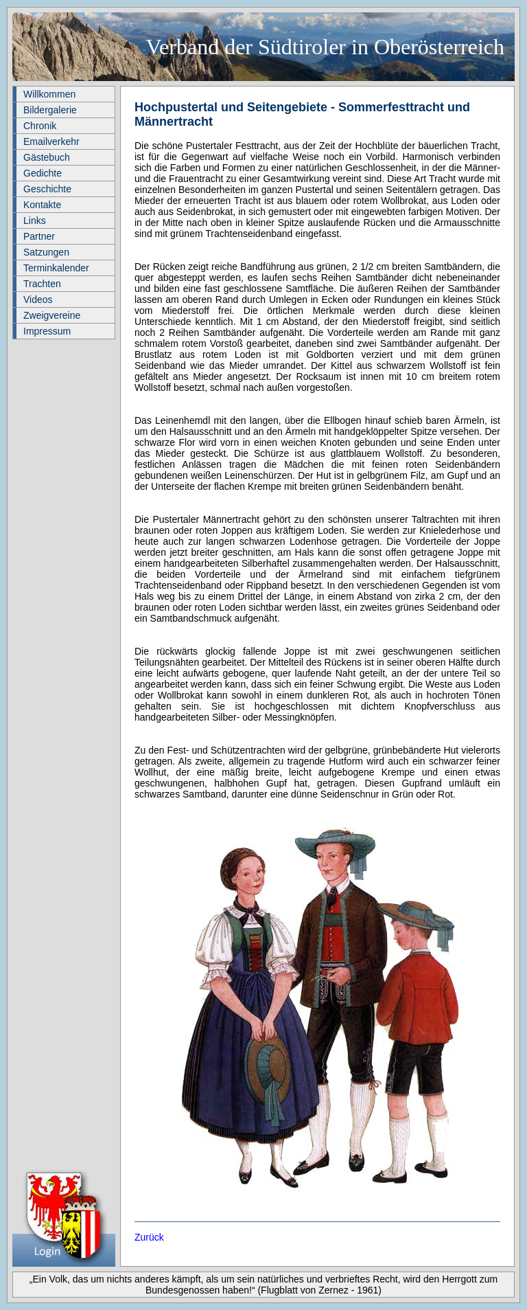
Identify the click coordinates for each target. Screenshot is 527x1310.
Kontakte (42, 204)
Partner (39, 236)
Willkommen (49, 94)
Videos (38, 299)
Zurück (149, 1237)
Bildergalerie (50, 109)
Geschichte (47, 188)
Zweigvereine (51, 315)
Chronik (39, 125)
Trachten (42, 283)
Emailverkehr (51, 141)
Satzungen (46, 252)
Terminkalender (56, 267)
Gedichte (42, 173)
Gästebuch (46, 157)
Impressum (47, 331)
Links (34, 220)
